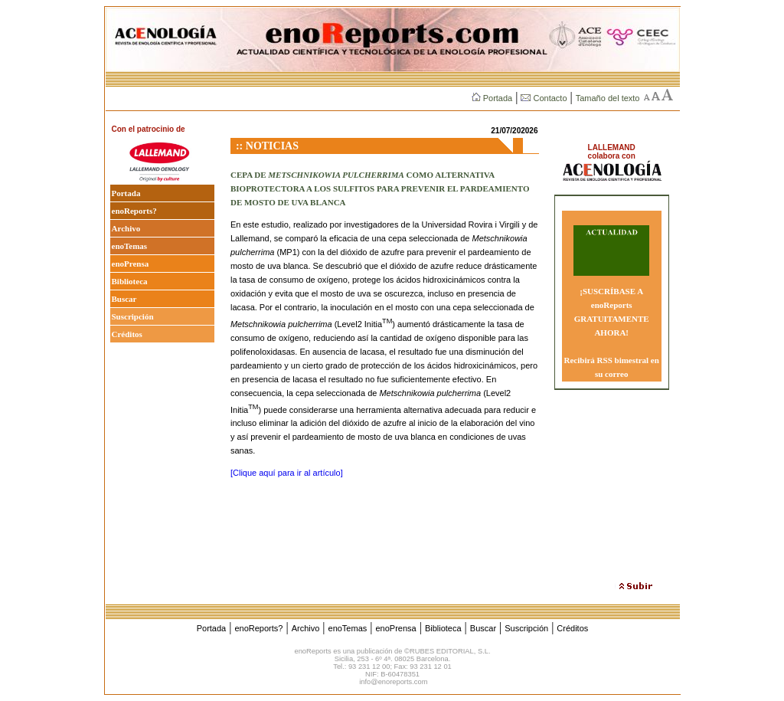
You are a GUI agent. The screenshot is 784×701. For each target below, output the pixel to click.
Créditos (127, 334)
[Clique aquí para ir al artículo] (286, 472)
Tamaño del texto (608, 98)
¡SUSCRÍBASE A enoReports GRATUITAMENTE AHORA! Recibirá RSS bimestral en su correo (611, 332)
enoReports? (134, 210)
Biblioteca (130, 281)
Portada (492, 98)
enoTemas (130, 246)
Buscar (124, 298)
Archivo (126, 228)
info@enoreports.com (393, 682)
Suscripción (133, 316)
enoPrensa (130, 263)
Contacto (544, 98)
